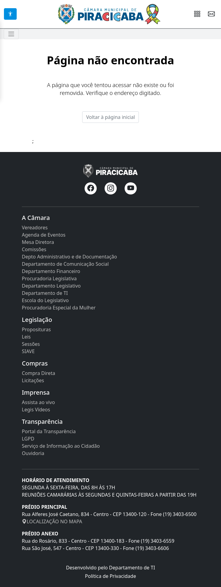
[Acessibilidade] (10, 14)
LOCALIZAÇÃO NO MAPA (52, 521)
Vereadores (35, 227)
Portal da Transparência (49, 431)
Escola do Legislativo (45, 300)
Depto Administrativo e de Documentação (69, 256)
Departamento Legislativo (51, 285)
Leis (26, 336)
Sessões (31, 344)
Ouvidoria (33, 453)
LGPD (28, 438)
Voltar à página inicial (110, 117)
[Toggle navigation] (11, 34)
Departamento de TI (45, 293)
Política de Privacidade (110, 576)
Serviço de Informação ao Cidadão (61, 446)
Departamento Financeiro (51, 271)
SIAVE (28, 351)
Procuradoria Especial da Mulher (58, 307)
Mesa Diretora (38, 242)
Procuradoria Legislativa (49, 278)
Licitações (33, 380)
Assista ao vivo (38, 402)
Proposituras (36, 329)
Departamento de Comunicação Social (65, 264)
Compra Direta (38, 373)
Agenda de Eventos (43, 234)
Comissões (34, 249)
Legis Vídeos (36, 409)
